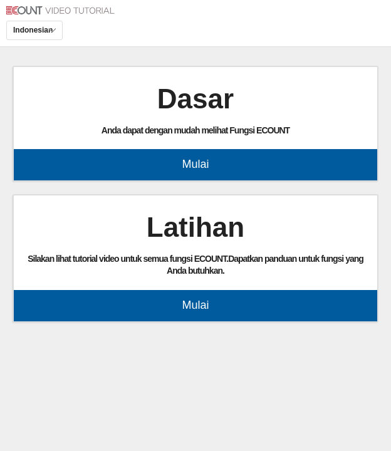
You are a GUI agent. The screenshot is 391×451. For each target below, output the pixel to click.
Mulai (195, 164)
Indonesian (33, 30)
